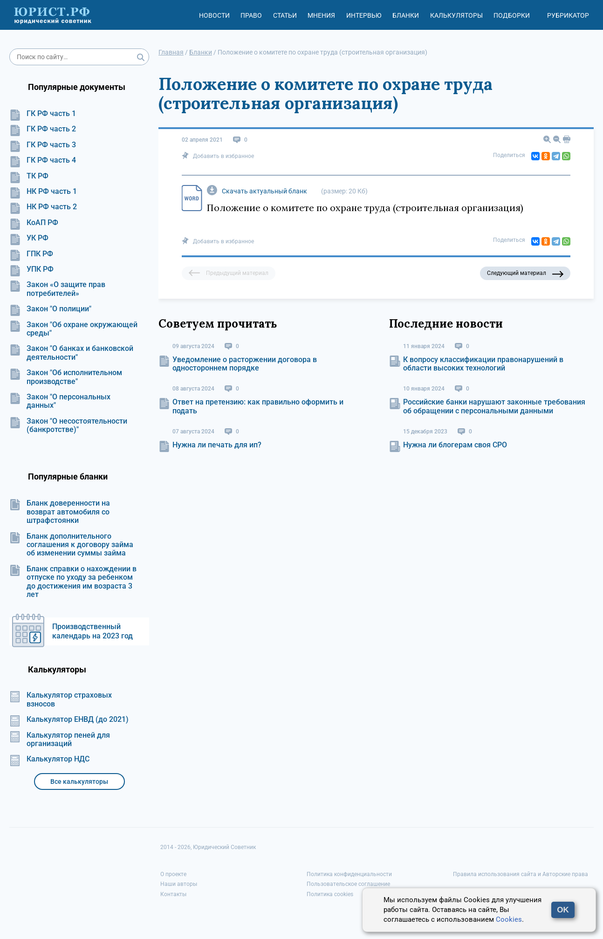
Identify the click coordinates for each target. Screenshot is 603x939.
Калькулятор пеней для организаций (59, 739)
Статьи (285, 15)
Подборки (511, 15)
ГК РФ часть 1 (42, 114)
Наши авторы (178, 884)
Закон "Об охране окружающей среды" (73, 329)
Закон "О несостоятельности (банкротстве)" (68, 425)
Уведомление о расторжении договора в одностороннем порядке (244, 363)
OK (563, 909)
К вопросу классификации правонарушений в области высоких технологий (483, 363)
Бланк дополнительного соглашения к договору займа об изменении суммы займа (71, 545)
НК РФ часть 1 (43, 191)
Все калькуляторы (79, 781)
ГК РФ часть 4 (42, 160)
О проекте (173, 874)
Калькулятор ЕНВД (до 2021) (69, 719)
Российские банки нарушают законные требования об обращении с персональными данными (494, 406)
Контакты (173, 894)
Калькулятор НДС (49, 759)
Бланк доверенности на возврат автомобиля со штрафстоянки (59, 512)
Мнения (321, 15)
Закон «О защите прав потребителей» (57, 289)
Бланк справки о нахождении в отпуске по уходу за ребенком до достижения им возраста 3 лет (73, 582)
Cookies (509, 919)
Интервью (364, 15)
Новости (214, 15)
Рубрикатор (568, 15)
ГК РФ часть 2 (42, 129)
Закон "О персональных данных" (59, 401)
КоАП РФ (33, 223)
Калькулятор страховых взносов (60, 699)
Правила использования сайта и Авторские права (520, 874)
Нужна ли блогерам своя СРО (455, 444)
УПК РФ (31, 269)
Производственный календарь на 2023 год (92, 631)
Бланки (405, 15)
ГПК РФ (31, 254)
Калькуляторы (456, 15)
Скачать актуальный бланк (264, 191)
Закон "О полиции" (50, 309)
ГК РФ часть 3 (42, 145)
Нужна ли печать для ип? (216, 444)
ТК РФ (28, 176)
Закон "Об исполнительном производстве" (65, 377)
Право (251, 15)
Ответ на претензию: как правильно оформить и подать (257, 406)
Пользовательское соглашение (348, 884)
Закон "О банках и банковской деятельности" (71, 352)
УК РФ (28, 238)
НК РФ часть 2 (43, 207)
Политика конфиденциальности (349, 874)
